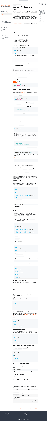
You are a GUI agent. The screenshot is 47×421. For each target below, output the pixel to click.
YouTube (25, 413)
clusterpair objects (27, 371)
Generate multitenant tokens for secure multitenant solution (42, 4)
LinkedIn (25, 414)
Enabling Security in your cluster (18, 23)
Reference (2, 34)
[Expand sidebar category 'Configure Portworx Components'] (11, 10)
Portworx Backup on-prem (8, 415)
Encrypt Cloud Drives (4, 21)
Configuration (41, 23)
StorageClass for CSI (42, 11)
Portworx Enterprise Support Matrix (4, 35)
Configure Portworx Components (5, 10)
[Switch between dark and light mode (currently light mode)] (45, 1)
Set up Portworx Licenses (4, 11)
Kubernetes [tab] (14, 81)
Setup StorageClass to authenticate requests (19, 29)
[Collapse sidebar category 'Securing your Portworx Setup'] (11, 12)
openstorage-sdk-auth (27, 71)
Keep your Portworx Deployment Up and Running (5, 29)
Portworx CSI (6, 414)
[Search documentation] (23, 1)
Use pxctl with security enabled (6, 15)
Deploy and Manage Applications (5, 27)
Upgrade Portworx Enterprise (5, 23)
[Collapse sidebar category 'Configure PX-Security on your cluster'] (11, 14)
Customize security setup (17, 31)
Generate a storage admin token (42, 7)
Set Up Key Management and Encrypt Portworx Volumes (5, 18)
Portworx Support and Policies (4, 37)
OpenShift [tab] (18, 81)
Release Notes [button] (2, 38)
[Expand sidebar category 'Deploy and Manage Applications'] (11, 27)
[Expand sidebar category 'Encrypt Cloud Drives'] (11, 21)
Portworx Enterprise (7, 413)
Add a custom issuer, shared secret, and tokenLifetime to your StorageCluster (42, 18)
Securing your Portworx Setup (5, 12)
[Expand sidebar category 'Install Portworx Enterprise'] (11, 9)
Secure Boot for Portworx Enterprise (6, 22)
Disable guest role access (17, 284)
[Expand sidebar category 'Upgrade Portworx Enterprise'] (11, 23)
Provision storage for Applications (5, 26)
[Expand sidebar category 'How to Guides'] (11, 30)
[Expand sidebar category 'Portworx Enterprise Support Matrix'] (11, 36)
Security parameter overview (42, 22)
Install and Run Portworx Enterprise (5, 5)
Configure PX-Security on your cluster (5, 14)
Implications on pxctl (41, 21)
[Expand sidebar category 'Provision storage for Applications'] (11, 26)
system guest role (19, 294)
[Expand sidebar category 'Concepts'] (11, 33)
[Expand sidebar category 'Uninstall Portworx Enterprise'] (11, 25)
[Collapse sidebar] (6, 410)
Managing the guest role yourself (18, 285)
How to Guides (2, 30)
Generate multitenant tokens (17, 25)
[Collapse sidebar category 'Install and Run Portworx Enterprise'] (11, 5)
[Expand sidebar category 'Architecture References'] (11, 31)
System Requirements (4, 7)
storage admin (23, 92)
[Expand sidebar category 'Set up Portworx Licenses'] (11, 11)
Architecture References (4, 31)
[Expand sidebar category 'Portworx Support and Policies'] (11, 37)
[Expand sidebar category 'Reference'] (11, 34)
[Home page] (13, 3)
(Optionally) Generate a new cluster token (43, 20)
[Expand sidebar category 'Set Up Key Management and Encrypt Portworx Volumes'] (11, 18)
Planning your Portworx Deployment (5, 6)
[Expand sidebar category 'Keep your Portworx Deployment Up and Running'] (11, 29)
